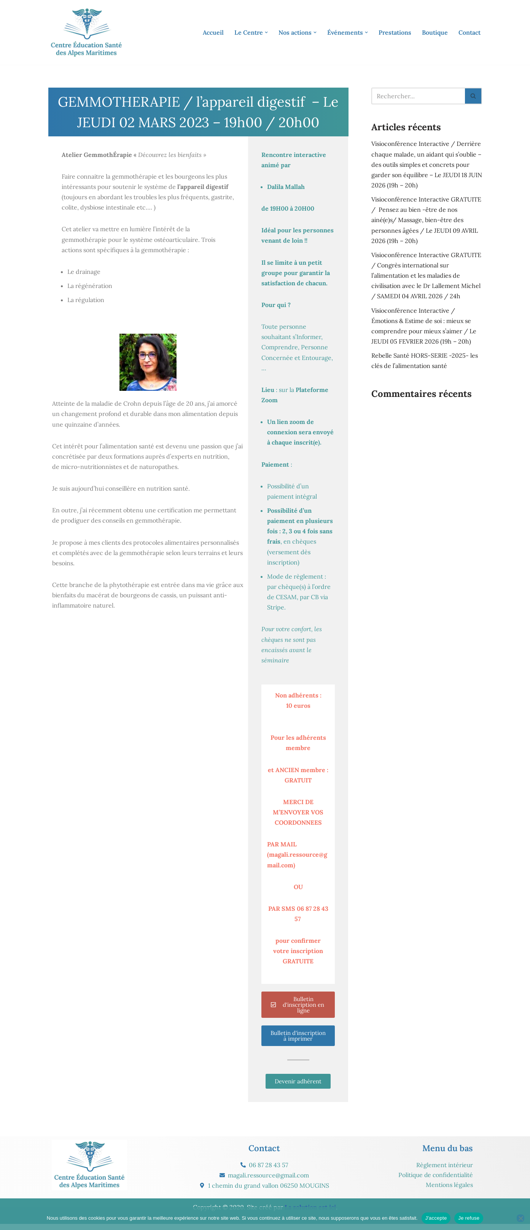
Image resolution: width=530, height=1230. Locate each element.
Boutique (435, 32)
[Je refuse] (520, 1218)
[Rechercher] (418, 96)
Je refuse (468, 1218)
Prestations (395, 32)
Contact (469, 32)
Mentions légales (449, 1190)
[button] (266, 32)
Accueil (213, 32)
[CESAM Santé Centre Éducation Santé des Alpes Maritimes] (86, 32)
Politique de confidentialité (434, 1180)
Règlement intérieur (444, 1170)
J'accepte (436, 1218)
